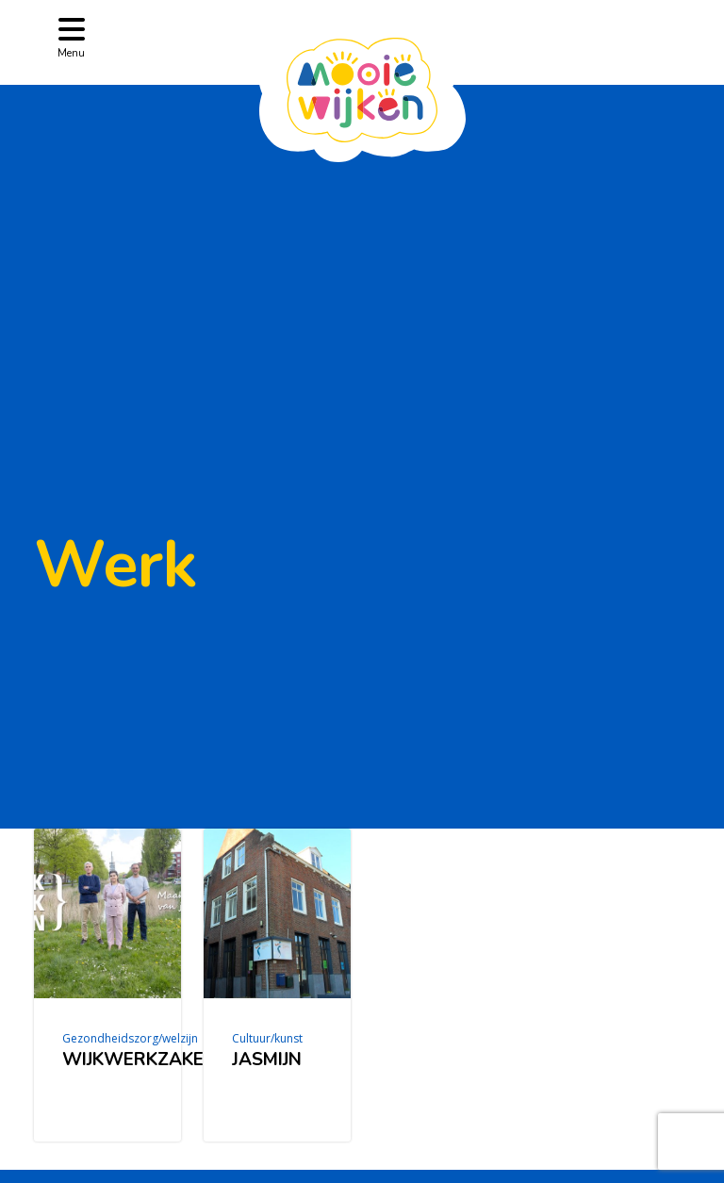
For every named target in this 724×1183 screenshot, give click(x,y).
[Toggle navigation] (71, 36)
